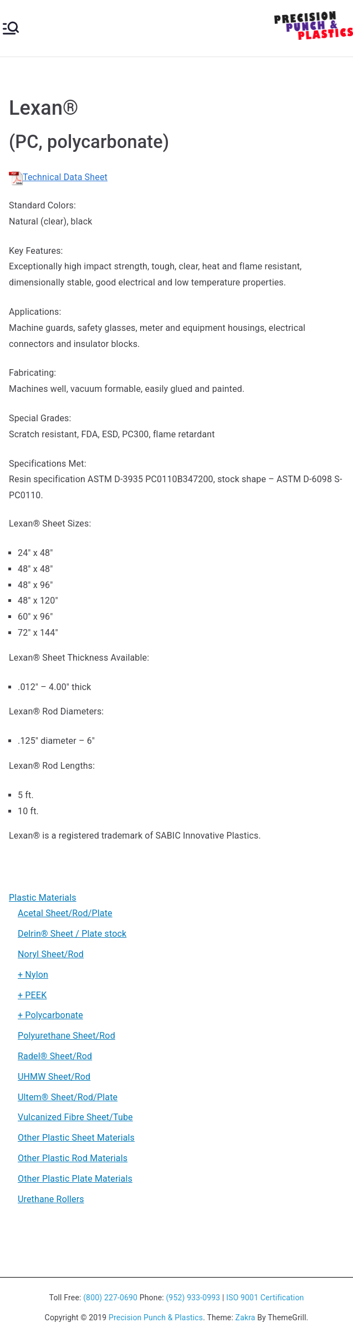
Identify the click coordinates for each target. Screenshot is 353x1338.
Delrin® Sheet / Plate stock (72, 933)
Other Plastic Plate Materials (75, 1178)
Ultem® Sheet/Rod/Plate (67, 1097)
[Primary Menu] (11, 28)
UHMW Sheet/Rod (54, 1076)
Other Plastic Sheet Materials (76, 1137)
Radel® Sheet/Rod (55, 1056)
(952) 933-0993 (193, 1297)
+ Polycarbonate (50, 1015)
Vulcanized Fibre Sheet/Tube (75, 1117)
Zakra (245, 1317)
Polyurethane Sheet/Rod (66, 1035)
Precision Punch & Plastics (156, 1317)
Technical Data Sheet (58, 177)
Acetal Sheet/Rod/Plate (65, 913)
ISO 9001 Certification (265, 1297)
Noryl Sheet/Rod (51, 954)
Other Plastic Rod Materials (72, 1158)
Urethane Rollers (51, 1199)
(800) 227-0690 (110, 1297)
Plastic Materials (42, 897)
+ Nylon (33, 974)
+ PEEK (32, 995)
